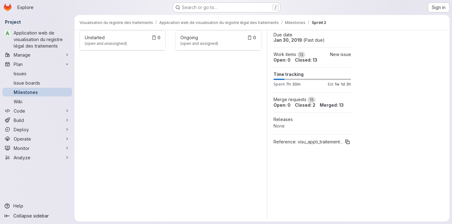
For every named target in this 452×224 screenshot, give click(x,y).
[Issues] (37, 73)
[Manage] (37, 54)
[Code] (37, 110)
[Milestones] (37, 92)
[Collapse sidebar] (37, 216)
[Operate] (37, 138)
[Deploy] (37, 129)
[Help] (37, 206)
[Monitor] (37, 148)
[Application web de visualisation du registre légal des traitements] (37, 39)
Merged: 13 (332, 105)
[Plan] (37, 64)
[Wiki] (37, 101)
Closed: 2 (305, 105)
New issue (340, 54)
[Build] (37, 120)
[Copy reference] (347, 142)
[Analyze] (37, 157)
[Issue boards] (37, 82)
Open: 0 (282, 60)
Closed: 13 (306, 60)
